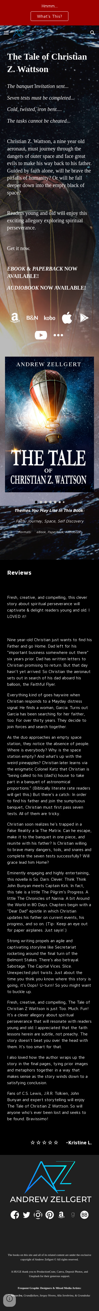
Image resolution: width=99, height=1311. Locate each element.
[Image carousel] (49, 430)
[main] (49, 63)
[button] (6, 32)
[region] (49, 12)
